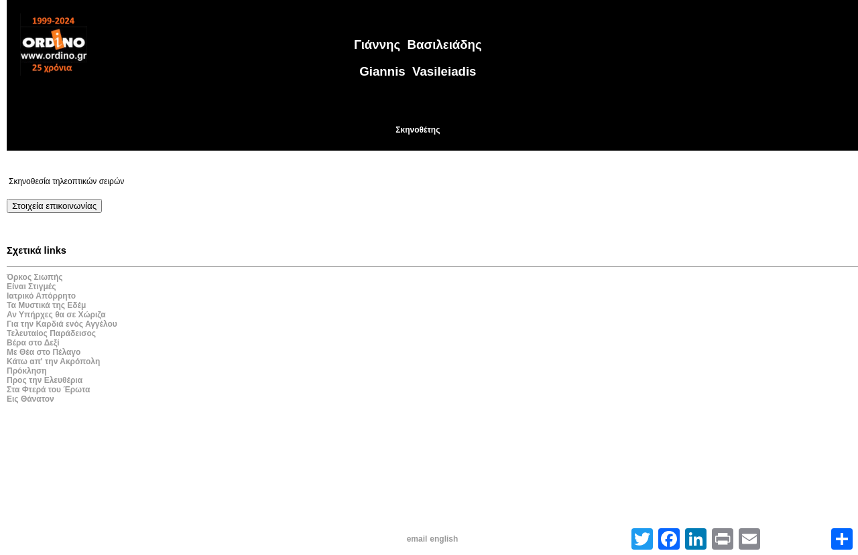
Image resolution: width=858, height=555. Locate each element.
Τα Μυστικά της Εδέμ (46, 305)
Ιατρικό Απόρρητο (41, 296)
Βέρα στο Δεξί (33, 342)
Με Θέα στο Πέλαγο (43, 352)
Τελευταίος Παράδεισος (51, 333)
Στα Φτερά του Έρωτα (48, 389)
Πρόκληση (27, 371)
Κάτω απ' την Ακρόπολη (53, 361)
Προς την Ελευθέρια (44, 380)
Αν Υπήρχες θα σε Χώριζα (56, 314)
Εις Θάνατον (30, 399)
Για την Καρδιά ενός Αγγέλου (62, 324)
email (417, 539)
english (444, 539)
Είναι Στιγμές (31, 286)
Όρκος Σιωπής (35, 277)
